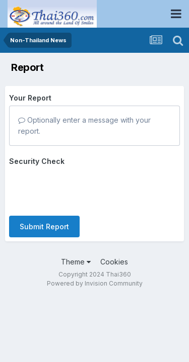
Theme (76, 261)
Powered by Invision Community (95, 283)
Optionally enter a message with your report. (84, 125)
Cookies (114, 261)
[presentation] (85, 188)
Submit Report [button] (44, 226)
